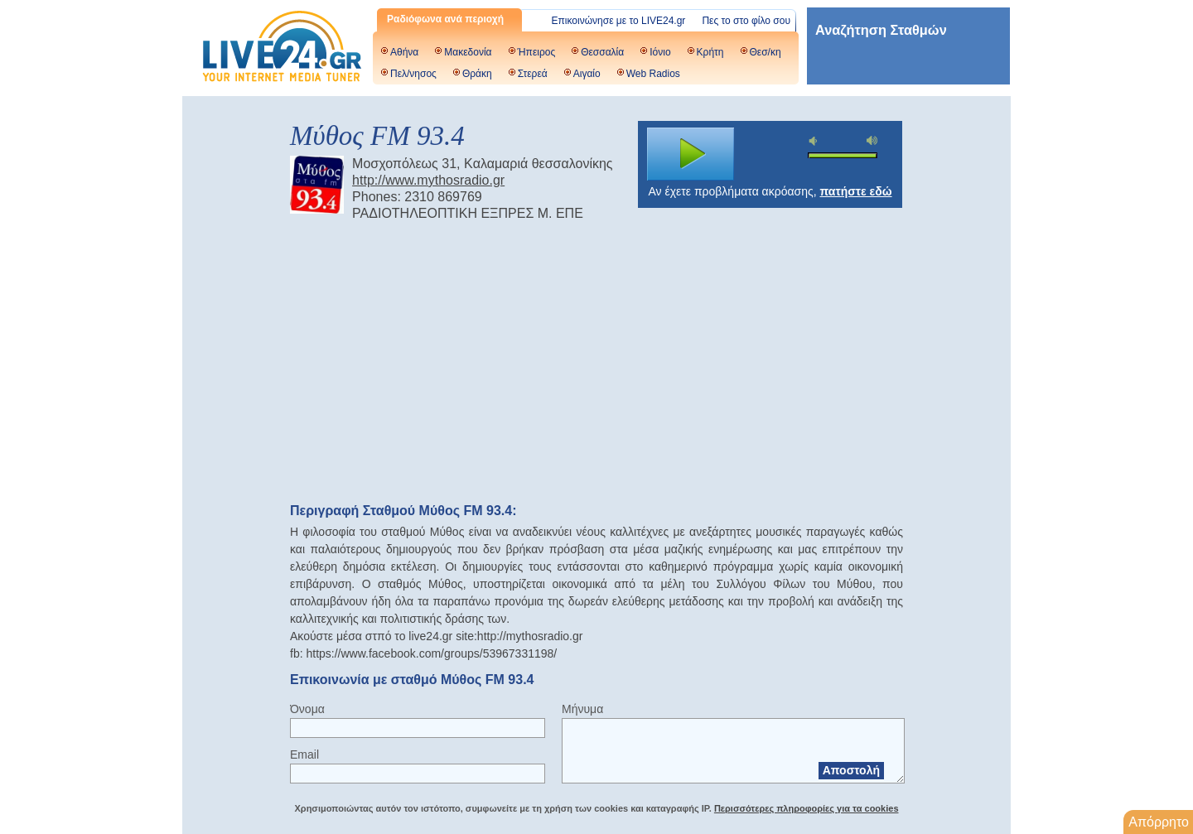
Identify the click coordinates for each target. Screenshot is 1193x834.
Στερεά (533, 74)
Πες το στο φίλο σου (746, 21)
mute (815, 141)
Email (304, 754)
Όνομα (307, 709)
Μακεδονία (467, 52)
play (691, 154)
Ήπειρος (537, 52)
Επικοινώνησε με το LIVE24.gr (619, 21)
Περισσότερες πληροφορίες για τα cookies (806, 808)
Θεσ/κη (765, 52)
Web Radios (653, 74)
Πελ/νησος (413, 74)
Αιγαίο (587, 74)
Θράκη (477, 74)
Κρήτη (710, 52)
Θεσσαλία (602, 52)
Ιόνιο (660, 52)
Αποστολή (851, 770)
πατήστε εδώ (856, 191)
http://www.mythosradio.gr (428, 180)
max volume (872, 140)
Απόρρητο (1158, 822)
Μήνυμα (582, 709)
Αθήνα (404, 52)
